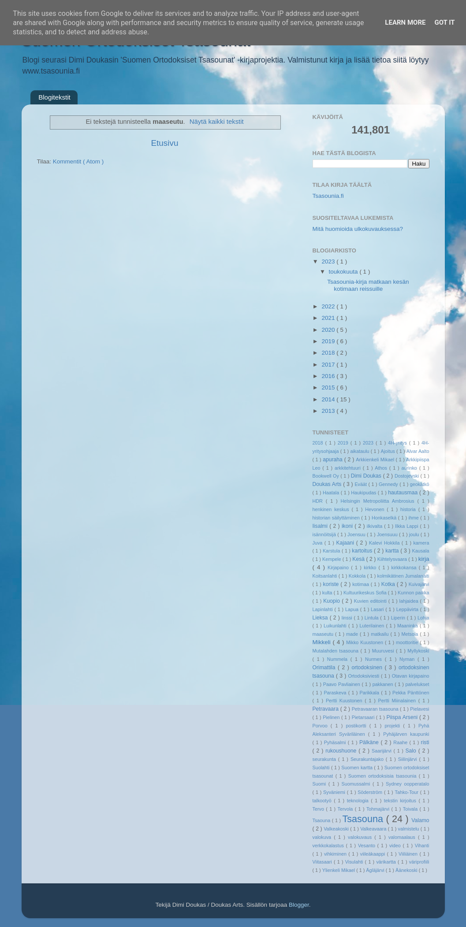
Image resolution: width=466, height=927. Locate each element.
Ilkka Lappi (407, 526)
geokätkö (419, 484)
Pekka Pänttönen (410, 692)
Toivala (411, 809)
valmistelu (409, 828)
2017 (328, 364)
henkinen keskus (332, 509)
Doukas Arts (328, 484)
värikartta (387, 861)
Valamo (420, 820)
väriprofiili (419, 861)
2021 (328, 318)
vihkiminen (336, 854)
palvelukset (417, 684)
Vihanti (422, 845)
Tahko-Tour (407, 792)
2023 (328, 261)
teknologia (359, 800)
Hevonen (376, 509)
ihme (414, 517)
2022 (328, 306)
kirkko (371, 567)
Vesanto (367, 845)
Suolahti (322, 767)
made (353, 634)
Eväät (361, 484)
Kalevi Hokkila (385, 542)
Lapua (352, 609)
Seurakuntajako (368, 759)
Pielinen (332, 717)
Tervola (345, 809)
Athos (382, 468)
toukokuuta (344, 271)
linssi (348, 617)
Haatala (332, 492)
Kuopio (332, 601)
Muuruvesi (384, 650)
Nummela (338, 659)
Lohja (423, 617)
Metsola (411, 634)
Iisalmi (321, 526)
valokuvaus (361, 837)
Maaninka (408, 625)
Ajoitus (388, 451)
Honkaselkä (385, 517)
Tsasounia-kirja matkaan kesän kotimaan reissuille (368, 285)
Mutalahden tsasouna (337, 650)
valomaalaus (403, 837)
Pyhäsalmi (336, 742)
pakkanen (384, 684)
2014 (328, 399)
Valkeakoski (337, 828)
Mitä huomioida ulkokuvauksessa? (358, 229)
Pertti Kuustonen (345, 700)
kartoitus (363, 551)
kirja (423, 559)
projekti (393, 725)
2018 (328, 352)
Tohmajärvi (378, 809)
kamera (421, 542)
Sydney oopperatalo (407, 783)
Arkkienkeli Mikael (375, 459)
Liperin (399, 617)
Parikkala (370, 692)
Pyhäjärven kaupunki (406, 734)
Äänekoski (407, 870)
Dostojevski (408, 475)
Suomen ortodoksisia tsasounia (383, 776)
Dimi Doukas (367, 476)
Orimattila (325, 667)
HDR (319, 501)
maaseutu (324, 634)
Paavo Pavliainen (342, 684)
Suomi (320, 783)
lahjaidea (409, 601)
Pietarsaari (364, 717)
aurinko (410, 468)
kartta (392, 551)
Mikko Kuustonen (365, 642)
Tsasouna (364, 818)
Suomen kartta (357, 767)
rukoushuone (341, 751)
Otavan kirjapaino (410, 676)
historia (409, 509)
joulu (415, 534)
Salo (411, 751)
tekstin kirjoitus (401, 800)
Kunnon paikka (413, 592)
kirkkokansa (405, 567)
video (396, 845)
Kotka (389, 584)
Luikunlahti (336, 625)
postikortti (357, 725)
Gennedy (389, 484)
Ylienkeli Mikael (339, 870)
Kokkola (358, 575)
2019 (328, 341)
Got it (444, 22)
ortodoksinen (367, 667)
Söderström (371, 792)
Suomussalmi (357, 783)
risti (425, 742)
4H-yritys (398, 442)
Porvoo (322, 725)
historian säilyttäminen (337, 517)
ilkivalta (375, 526)
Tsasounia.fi (328, 196)
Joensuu (357, 534)
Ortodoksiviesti (364, 676)
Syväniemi (335, 792)
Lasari (378, 609)
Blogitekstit (54, 97)
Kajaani (346, 543)
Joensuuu (388, 534)
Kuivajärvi (419, 584)
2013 (328, 411)
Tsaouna (322, 820)
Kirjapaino (339, 567)
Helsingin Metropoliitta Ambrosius (378, 501)
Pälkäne (370, 742)
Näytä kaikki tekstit (217, 121)
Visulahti (355, 861)
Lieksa (321, 618)
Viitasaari (323, 861)
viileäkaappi (373, 854)
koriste (332, 584)
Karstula (332, 550)
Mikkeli (323, 642)
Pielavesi (419, 709)
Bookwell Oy (327, 475)
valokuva (323, 837)
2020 (328, 329)
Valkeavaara (374, 828)
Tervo (319, 809)
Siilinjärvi (408, 759)
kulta (328, 592)
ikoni (348, 526)
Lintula (372, 617)
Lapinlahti (324, 609)
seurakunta (325, 759)
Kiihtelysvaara (392, 559)
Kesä (359, 559)
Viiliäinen (409, 854)
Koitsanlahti (326, 575)
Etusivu (165, 143)
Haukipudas (364, 492)
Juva (318, 542)
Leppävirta (408, 609)
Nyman (408, 659)
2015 (328, 387)
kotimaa (361, 584)
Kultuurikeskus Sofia (365, 592)
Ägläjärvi (375, 870)
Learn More (405, 22)
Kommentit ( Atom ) (78, 161)
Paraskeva (336, 692)
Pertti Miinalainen (398, 700)
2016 (328, 376)
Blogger (299, 904)
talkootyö (323, 800)
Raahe (401, 742)
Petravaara (326, 709)
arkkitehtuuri (349, 468)
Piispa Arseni (402, 717)
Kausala (420, 550)
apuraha (333, 459)
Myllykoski (418, 650)
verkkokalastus (329, 845)
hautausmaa (403, 492)
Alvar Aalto (417, 451)
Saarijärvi (383, 750)
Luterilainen (372, 625)
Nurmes (375, 659)
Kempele (332, 559)
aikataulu (360, 451)
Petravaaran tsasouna (376, 709)
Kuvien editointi (371, 601)
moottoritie (408, 642)
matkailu (380, 634)
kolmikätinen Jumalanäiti (403, 575)
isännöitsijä (325, 534)
